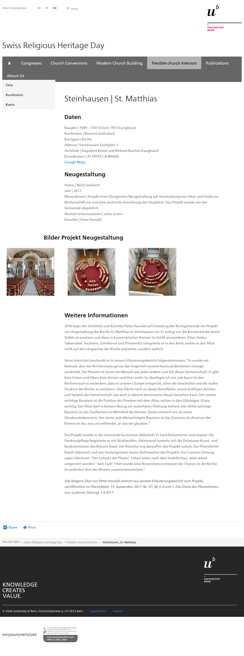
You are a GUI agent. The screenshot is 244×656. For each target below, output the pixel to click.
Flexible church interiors (174, 63)
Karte (10, 104)
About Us (15, 75)
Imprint (118, 611)
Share (12, 527)
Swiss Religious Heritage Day (43, 542)
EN (54, 7)
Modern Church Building (119, 63)
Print (32, 527)
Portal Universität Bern (14, 7)
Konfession (14, 94)
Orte (9, 85)
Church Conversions (69, 63)
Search (74, 8)
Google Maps (74, 162)
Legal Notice (98, 611)
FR (47, 7)
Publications (217, 63)
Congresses (31, 63)
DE (39, 7)
